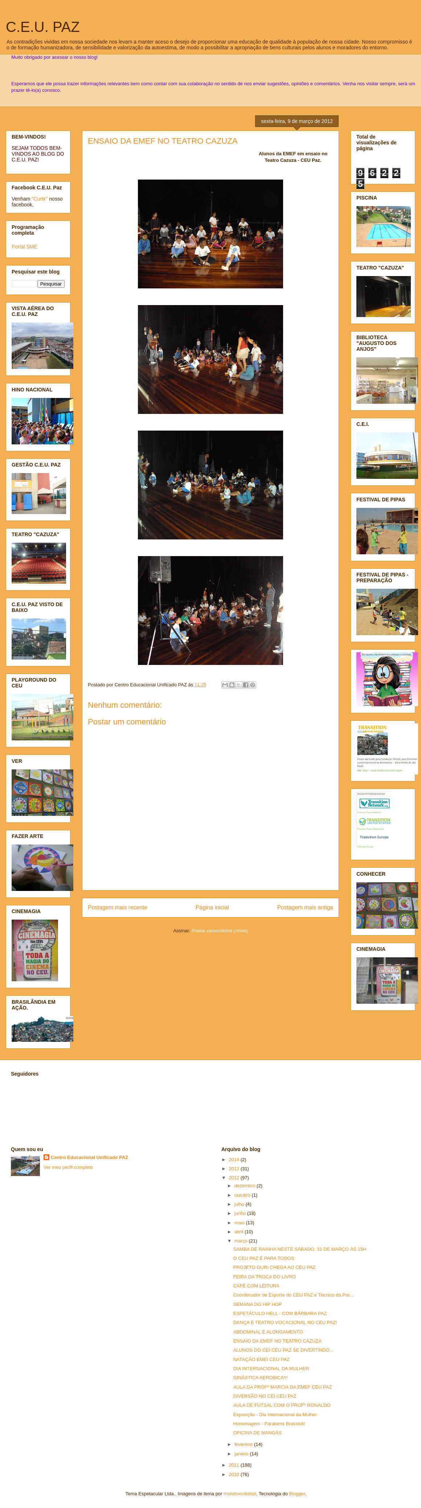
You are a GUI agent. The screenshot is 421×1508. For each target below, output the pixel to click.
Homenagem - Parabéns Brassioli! (269, 1423)
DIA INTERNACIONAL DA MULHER (271, 1368)
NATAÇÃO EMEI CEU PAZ (261, 1359)
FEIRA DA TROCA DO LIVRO (264, 1276)
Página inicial (212, 907)
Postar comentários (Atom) (220, 930)
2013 (235, 1168)
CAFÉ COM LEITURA (256, 1286)
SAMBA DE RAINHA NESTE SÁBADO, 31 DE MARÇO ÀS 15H (299, 1249)
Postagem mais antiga (305, 907)
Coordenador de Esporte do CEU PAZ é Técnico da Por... (293, 1295)
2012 (235, 1177)
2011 (235, 1465)
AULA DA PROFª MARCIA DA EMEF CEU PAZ (282, 1387)
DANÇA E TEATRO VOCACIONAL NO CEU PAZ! (285, 1322)
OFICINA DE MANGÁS (257, 1432)
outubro (243, 1195)
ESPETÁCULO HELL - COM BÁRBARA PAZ (280, 1313)
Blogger (297, 1493)
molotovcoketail (240, 1493)
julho (240, 1204)
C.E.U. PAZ (43, 27)
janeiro (242, 1453)
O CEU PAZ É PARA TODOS (263, 1258)
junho (240, 1213)
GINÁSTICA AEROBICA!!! (260, 1377)
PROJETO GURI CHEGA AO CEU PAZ (274, 1267)
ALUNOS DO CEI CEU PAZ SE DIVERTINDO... (283, 1350)
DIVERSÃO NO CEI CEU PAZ (265, 1396)
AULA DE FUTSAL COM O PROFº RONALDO (281, 1405)
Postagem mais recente (117, 907)
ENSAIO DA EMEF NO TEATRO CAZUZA (162, 140)
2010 (235, 1474)
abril (239, 1231)
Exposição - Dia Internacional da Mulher (275, 1414)
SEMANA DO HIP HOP (257, 1304)
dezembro (245, 1185)
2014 (235, 1159)
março (241, 1241)
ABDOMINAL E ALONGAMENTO (268, 1332)
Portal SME (24, 247)
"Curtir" (40, 199)
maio (240, 1222)
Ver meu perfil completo (68, 1167)
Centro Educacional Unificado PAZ (89, 1157)
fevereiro (244, 1444)
